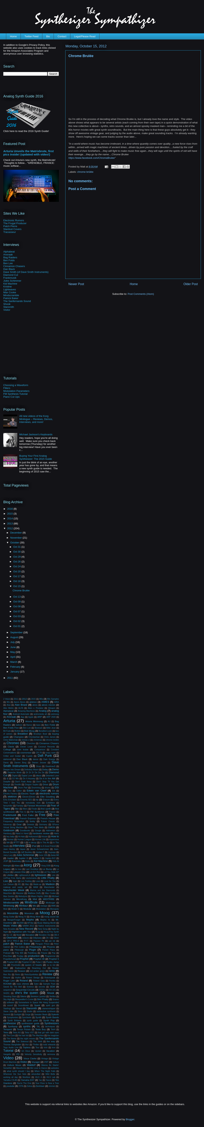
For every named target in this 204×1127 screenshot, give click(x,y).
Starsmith (8, 306)
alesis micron (48, 705)
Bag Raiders (10, 257)
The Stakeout (22, 1041)
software (10, 1002)
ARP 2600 (51, 717)
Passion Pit (38, 941)
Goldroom (8, 830)
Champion (18, 737)
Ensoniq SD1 (26, 800)
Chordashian (34, 737)
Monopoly (54, 909)
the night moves (27, 1039)
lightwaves (40, 875)
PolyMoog (32, 953)
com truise (22, 749)
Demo (55, 769)
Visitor (6, 309)
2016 (10, 508)
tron (53, 1047)
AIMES (45, 701)
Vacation (50, 1051)
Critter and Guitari (12, 756)
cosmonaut (25, 752)
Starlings (7, 1008)
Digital (15, 776)
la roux (18, 869)
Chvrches (31, 743)
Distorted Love (52, 776)
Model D (15, 909)
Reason (21, 971)
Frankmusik (9, 277)
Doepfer (6, 782)
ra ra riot (51, 965)
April (13, 656)
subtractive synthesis (46, 1011)
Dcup (38, 766)
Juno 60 (55, 855)
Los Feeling (26, 881)
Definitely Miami (31, 770)
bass (38, 725)
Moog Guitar (9, 917)
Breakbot (22, 733)
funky (32, 821)
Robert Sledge (33, 978)
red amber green (37, 971)
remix (52, 970)
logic (15, 881)
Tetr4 (53, 1029)
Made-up (37, 884)
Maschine (7, 893)
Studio (29, 1011)
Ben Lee (8, 263)
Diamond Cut (10, 274)
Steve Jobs (8, 1011)
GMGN (51, 827)
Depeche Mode (15, 772)
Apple (30, 717)
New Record (26, 928)
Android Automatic (21, 714)
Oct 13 (17, 596)
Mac (27, 884)
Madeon (50, 884)
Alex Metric (8, 708)
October (15, 542)
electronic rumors (49, 793)
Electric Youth (28, 793)
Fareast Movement (36, 805)
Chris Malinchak (10, 740)
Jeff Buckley (26, 852)
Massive (20, 893)
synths (27, 1026)
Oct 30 (17, 551)
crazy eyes (51, 753)
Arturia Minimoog (34, 721)
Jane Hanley (9, 849)
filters (25, 809)
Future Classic (48, 821)
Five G (23, 812)
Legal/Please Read (84, 36)
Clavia (11, 746)
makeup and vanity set (15, 887)
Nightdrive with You (21, 931)
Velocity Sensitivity (33, 1054)
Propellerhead (9, 959)
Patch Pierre (10, 226)
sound (10, 1005)
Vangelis (7, 1054)
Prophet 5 (54, 959)
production (34, 955)
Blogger (130, 1119)
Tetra (5, 1032)
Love (38, 881)
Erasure (46, 800)
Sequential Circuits (25, 989)
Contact (62, 36)
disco (38, 775)
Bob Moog (29, 731)
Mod (5, 909)
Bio (48, 36)
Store (20, 1011)
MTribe (30, 923)
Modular (27, 908)
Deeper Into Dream (12, 770)
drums (48, 788)
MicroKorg (21, 899)
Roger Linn (9, 980)
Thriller (36, 1045)
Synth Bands (52, 1017)
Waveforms (21, 1068)
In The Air (44, 843)
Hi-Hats (21, 836)
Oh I (48, 938)
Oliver (56, 938)
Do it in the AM (47, 778)
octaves (25, 938)
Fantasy (20, 806)
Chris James (50, 737)
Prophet (24, 958)
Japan (22, 849)
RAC (5, 968)
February (15, 666)
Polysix (44, 953)
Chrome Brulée (21, 590)
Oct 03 (17, 616)
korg (28, 865)
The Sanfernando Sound (17, 301)
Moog (45, 912)
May (13, 652)
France (52, 812)
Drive (45, 784)
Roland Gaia (39, 981)
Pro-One (7, 956)
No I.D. (9, 935)
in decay (32, 843)
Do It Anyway (29, 778)
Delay (45, 769)
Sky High (7, 999)
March (14, 661)
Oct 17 (17, 576)
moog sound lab (51, 917)
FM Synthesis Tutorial (15, 393)
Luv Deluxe (8, 884)
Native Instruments (46, 926)
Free (42, 814)
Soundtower (23, 1005)
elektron (12, 796)
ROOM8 (7, 983)
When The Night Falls (45, 1071)
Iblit (8, 843)
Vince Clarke (30, 1058)
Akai (8, 705)
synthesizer (9, 1023)
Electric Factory (10, 794)
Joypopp (52, 852)
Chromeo (13, 743)
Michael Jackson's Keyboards (35, 434)
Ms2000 (20, 923)
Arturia (9, 720)
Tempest (7, 1029)
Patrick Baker (10, 298)
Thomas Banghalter (12, 1045)
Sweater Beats (40, 1014)
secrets (42, 987)
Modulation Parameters (16, 391)
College (7, 749)
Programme (50, 956)
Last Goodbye (32, 869)
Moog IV (22, 917)
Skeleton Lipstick (38, 996)
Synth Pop (49, 1020)
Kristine (7, 286)
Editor (19, 791)
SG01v (42, 990)
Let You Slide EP (51, 872)
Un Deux (26, 1051)
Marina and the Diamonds (42, 890)
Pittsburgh (19, 950)
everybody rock (33, 803)
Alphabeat (9, 251)
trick (46, 1047)
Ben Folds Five (11, 727)
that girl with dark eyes (48, 1033)
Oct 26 (17, 561)
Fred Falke (28, 815)
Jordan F (40, 852)
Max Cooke (9, 292)
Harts (56, 833)
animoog (55, 714)
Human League (24, 839)
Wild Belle (50, 1074)
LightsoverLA (24, 875)
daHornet (7, 759)
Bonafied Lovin (45, 731)
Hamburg (7, 833)
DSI (57, 787)
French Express (28, 818)
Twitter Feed (31, 36)
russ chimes (23, 983)
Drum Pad (22, 788)
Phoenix (51, 947)
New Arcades (9, 929)
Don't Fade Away (23, 782)
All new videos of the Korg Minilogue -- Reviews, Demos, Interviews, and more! (36, 419)
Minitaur (23, 905)
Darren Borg (20, 763)
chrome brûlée (85, 171)
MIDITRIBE (48, 899)
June (13, 647)
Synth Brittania (15, 1020)
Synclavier (26, 1017)
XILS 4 (38, 1077)
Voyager (36, 1062)
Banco (29, 725)
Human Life (40, 839)
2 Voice (6, 699)
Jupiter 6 (23, 858)
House (44, 836)
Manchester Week (13, 890)
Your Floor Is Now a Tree (47, 1083)
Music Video (10, 925)
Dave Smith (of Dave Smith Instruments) (26, 272)
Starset (19, 1008)
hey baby (10, 836)
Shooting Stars (10, 996)
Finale (34, 809)
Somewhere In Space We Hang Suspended (38, 1002)
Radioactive (20, 968)
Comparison (39, 750)
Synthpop (12, 1026)
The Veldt (37, 1041)
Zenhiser (40, 1086)
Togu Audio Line (10, 1047)
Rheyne (6, 978)
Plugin (32, 949)
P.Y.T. (26, 941)
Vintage (44, 1059)
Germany (43, 824)
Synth (38, 1017)
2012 (10, 528)
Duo (9, 791)
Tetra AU (17, 1033)
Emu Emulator (9, 800)
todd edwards (49, 1045)
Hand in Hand (22, 833)
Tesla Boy (40, 1029)
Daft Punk (45, 755)
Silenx (23, 996)
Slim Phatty (42, 999)
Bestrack (38, 728)
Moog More (35, 917)
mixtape (43, 906)
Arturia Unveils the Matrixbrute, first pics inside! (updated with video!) (28, 152)
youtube (10, 1086)
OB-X (56, 935)
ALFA (20, 708)
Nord (19, 935)
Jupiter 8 (37, 858)
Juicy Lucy (8, 855)
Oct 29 (17, 556)
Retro (17, 974)
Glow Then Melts (36, 827)
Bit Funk (7, 731)
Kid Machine (10, 283)
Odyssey (37, 937)
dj (7, 778)
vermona (51, 1054)
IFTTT (16, 842)
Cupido (29, 756)
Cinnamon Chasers (14, 266)
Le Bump (47, 869)
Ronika (52, 981)
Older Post (190, 284)
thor (27, 1045)
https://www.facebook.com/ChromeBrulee (91, 157)
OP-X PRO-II (13, 941)
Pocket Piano (48, 950)
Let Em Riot (35, 872)
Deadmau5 (50, 766)
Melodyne (22, 896)
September (16, 632)
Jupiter (10, 858)
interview (19, 845)
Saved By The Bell (12, 987)
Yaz (40, 1080)
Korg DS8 (45, 866)
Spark (37, 1005)
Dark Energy (49, 759)
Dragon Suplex (32, 784)
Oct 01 (17, 626)
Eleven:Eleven (29, 797)
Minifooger (50, 903)
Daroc (6, 763)
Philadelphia (35, 947)
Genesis (30, 824)
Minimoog (8, 905)
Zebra (29, 1086)
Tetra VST (29, 1033)
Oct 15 (17, 586)
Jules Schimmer (12, 280)
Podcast (7, 953)
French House (48, 818)
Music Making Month (46, 923)
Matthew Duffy (34, 893)
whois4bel (35, 1074)
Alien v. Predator (36, 708)
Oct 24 (17, 566)
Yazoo (48, 1080)
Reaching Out (39, 968)
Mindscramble (11, 295)
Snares (55, 999)
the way (51, 1041)
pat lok (52, 941)
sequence (7, 990)
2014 (10, 518)
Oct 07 (17, 611)
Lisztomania (31, 878)
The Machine (38, 1035)
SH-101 (52, 990)
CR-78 (39, 753)
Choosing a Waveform (15, 385)
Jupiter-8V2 (50, 858)
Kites (17, 865)
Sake (36, 984)
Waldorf (31, 1065)
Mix (34, 905)
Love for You (50, 881)
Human (10, 839)
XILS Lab (50, 1077)
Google (38, 830)
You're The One (24, 1083)
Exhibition (50, 803)
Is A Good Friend (48, 846)
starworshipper (48, 1008)
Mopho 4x (45, 920)
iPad (34, 846)
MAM (35, 887)
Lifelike (10, 875)
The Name (11, 1039)
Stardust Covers (12, 229)
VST (46, 1062)
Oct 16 (17, 581)
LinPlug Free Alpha (12, 878)
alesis (35, 705)
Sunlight (17, 1014)
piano (6, 949)
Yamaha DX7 (27, 1080)
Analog (42, 710)
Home (13, 36)
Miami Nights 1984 (39, 896)
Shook (6, 304)
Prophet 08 (39, 959)
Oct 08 (17, 606)
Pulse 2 (39, 962)
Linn (54, 875)
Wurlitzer (27, 1077)
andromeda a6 (40, 714)
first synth (46, 808)
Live (5, 881)
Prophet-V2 (27, 962)
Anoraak (8, 254)
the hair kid (23, 1035)
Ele (53, 791)
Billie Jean (51, 728)
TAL (38, 1026)
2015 (10, 513)
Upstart (38, 1051)
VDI (17, 1054)
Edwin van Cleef (36, 790)
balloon (19, 725)
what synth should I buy (18, 1071)
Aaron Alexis (19, 702)
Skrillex (52, 996)
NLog (37, 932)
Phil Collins (19, 947)
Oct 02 (17, 621)
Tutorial (8, 1050)
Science (30, 987)
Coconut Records (46, 747)
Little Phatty (48, 877)
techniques (50, 1026)
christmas (37, 740)
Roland (24, 980)
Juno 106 (43, 855)
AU (49, 721)
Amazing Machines (26, 711)
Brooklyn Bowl (40, 734)
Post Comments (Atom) (141, 293)
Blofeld (17, 731)
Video (8, 1058)
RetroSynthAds (31, 974)
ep (37, 799)
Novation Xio (44, 935)
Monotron (29, 913)
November (16, 537)
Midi (35, 899)
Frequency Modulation (13, 821)
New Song (43, 929)
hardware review (41, 833)
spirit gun (50, 1005)
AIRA (56, 702)
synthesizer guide (30, 1023)
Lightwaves (9, 289)
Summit (6, 1014)
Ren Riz (7, 974)
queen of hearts (33, 965)
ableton (33, 702)
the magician (53, 1035)
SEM (52, 986)
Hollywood (33, 836)
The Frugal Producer (14, 223)
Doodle (17, 784)
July (13, 642)
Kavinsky (16, 861)
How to (55, 836)
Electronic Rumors (13, 220)
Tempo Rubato (24, 1029)
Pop (54, 953)
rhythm (18, 978)
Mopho (30, 919)
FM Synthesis (37, 811)
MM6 (53, 906)
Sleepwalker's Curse (24, 999)
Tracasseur (9, 232)
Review (47, 974)
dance (35, 759)
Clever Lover (26, 747)
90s (8, 702)
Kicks (27, 861)
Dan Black (9, 269)
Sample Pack (49, 984)
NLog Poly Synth (51, 932)
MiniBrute (31, 902)
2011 (10, 677)
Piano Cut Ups (11, 396)
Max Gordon (9, 896)
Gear (19, 824)
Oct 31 (17, 546)
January (15, 671)
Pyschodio (16, 965)
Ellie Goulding (47, 796)
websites (55, 1068)
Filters (6, 388)
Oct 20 (17, 571)
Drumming (36, 788)
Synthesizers (51, 1023)
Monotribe (12, 913)
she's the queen (26, 992)
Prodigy (20, 956)
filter (17, 809)
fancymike (7, 806)
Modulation (41, 909)
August (14, 637)
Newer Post (76, 284)
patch (6, 943)
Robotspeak (49, 978)
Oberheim (11, 937)
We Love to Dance (38, 1068)
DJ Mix (15, 778)
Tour (37, 1047)
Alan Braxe (21, 704)
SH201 (6, 993)
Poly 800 (19, 953)
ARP (39, 717)
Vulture (56, 1062)
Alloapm (51, 708)
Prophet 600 (12, 962)
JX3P (5, 861)
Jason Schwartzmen (39, 849)
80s (41, 699)
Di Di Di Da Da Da (35, 772)
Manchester (49, 887)
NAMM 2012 (28, 926)
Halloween (50, 830)
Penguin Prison (43, 944)
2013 (10, 523)
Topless (27, 1047)
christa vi (26, 740)
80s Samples (53, 699)
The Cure (10, 1035)
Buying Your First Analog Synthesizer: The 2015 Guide (35, 457)
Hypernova (54, 839)
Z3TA (20, 1086)
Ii (24, 843)
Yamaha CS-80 (10, 1080)
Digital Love (27, 776)
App (22, 717)
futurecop (7, 824)
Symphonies (12, 1017)
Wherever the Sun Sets (14, 1074)
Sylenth (55, 1014)
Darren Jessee (39, 763)
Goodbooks (25, 830)
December (16, 532)
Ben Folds (9, 260)
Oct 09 (17, 601)
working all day (10, 1077)
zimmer (52, 1086)
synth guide (32, 1020)
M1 (19, 884)
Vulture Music (14, 1065)
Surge (28, 1014)
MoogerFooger (14, 920)
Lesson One (19, 872)
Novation (30, 935)
